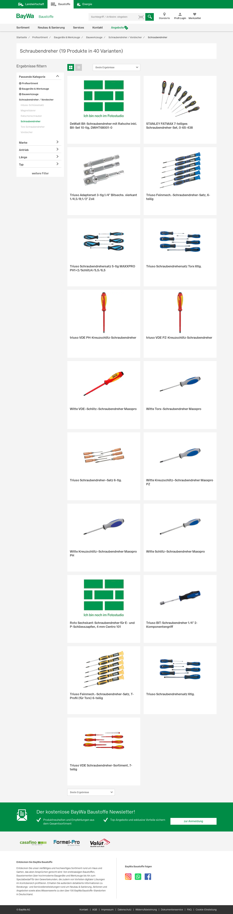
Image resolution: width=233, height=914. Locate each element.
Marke (23, 142)
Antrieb (24, 150)
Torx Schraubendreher (33, 126)
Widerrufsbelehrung (146, 909)
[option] (33, 843)
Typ (21, 164)
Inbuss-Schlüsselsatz (32, 105)
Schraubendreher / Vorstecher (36, 99)
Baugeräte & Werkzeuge (34, 88)
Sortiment (23, 27)
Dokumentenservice (172, 909)
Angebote (117, 27)
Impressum (107, 909)
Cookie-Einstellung (206, 909)
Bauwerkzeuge (28, 94)
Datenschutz (124, 909)
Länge (23, 157)
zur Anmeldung (193, 821)
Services (78, 27)
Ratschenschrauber (31, 115)
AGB (94, 909)
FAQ (189, 909)
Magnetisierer (28, 110)
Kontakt (97, 27)
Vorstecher (27, 132)
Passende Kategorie (32, 77)
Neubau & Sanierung (51, 27)
